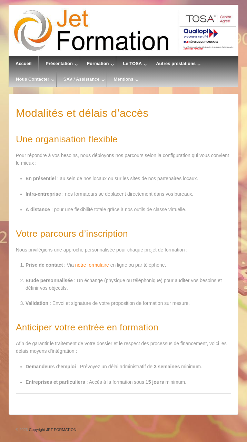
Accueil (23, 63)
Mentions (124, 79)
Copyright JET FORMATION (52, 430)
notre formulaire (92, 265)
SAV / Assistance (81, 79)
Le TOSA (132, 63)
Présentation (59, 63)
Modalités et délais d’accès (82, 113)
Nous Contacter (32, 79)
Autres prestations (176, 63)
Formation (98, 63)
